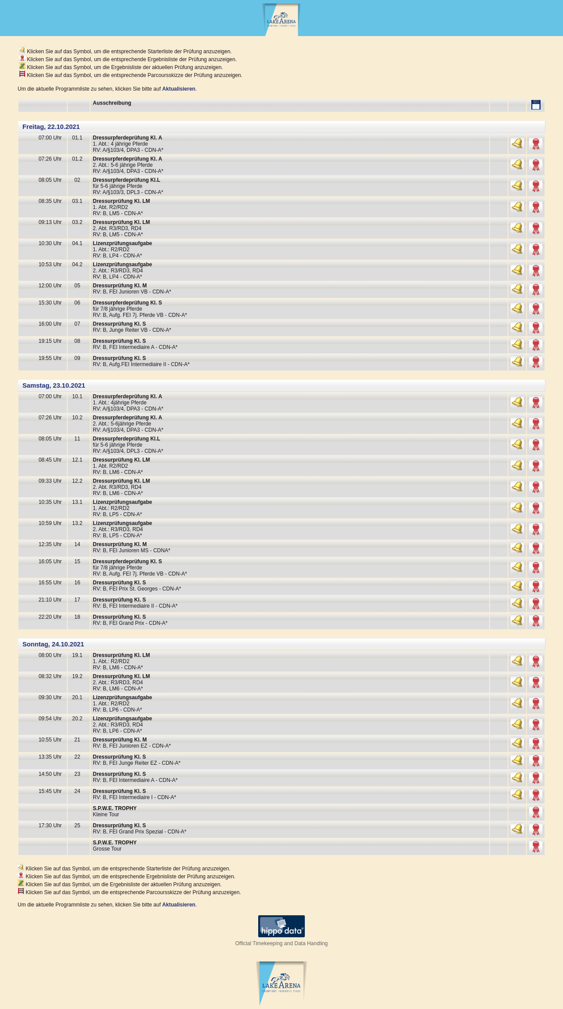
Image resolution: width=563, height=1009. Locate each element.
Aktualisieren (178, 89)
